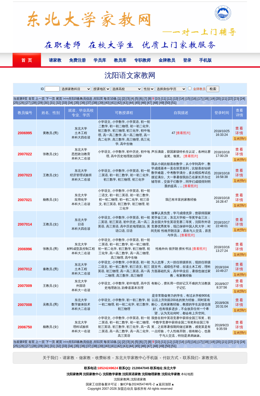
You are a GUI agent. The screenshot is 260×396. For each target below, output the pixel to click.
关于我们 (50, 357)
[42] (119, 103)
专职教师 (142, 60)
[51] (173, 103)
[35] (76, 103)
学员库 (100, 60)
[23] (236, 98)
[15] (188, 98)
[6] (141, 98)
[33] (64, 103)
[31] (52, 103)
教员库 (120, 60)
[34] (70, 103)
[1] (119, 98)
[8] (149, 98)
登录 (187, 60)
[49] (161, 103)
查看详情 (239, 130)
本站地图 (187, 374)
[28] (34, 103)
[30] (46, 103)
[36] (82, 103)
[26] (21, 103)
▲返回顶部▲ (165, 384)
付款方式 (170, 357)
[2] (123, 98)
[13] (175, 98)
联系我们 (190, 357)
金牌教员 (167, 60)
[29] (40, 103)
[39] (100, 103)
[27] (28, 103)
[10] (157, 98)
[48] (155, 103)
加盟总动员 (125, 389)
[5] (136, 98)
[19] (212, 98)
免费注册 (77, 60)
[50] (167, 103)
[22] (230, 98)
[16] (194, 98)
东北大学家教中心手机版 (136, 357)
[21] (224, 98)
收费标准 (103, 357)
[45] (137, 103)
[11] (163, 98)
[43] (125, 103)
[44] (131, 103)
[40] (106, 103)
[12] (169, 98)
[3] (128, 98)
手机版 (205, 60)
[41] (113, 103)
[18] (206, 98)
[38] (95, 103)
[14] (181, 98)
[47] (149, 103)
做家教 (85, 357)
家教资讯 (209, 357)
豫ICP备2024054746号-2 (137, 384)
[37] (88, 103)
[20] (218, 98)
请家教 (55, 60)
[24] (242, 98)
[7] (145, 98)
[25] (15, 103)
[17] (200, 98)
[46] (143, 103)
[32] (58, 103)
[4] (132, 98)
